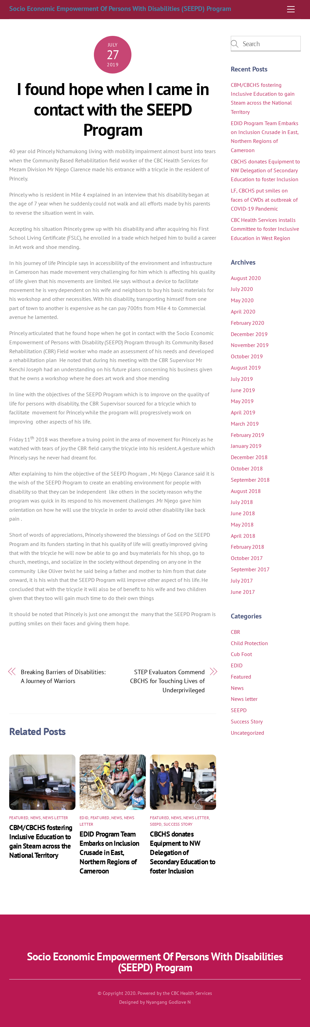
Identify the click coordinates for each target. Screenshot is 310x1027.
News (35, 817)
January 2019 (246, 445)
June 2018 (243, 513)
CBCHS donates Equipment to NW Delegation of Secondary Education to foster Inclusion (182, 852)
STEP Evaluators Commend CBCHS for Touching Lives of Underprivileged (167, 681)
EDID (84, 817)
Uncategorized (247, 732)
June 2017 (243, 591)
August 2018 (246, 491)
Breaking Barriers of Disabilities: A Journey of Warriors (63, 676)
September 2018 (250, 479)
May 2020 (242, 300)
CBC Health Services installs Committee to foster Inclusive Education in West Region (265, 228)
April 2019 (243, 412)
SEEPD (155, 824)
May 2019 (242, 401)
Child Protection (249, 643)
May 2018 (242, 524)
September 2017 (250, 569)
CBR (235, 631)
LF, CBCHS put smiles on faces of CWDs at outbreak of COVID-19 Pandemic (264, 199)
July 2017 (242, 580)
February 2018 (247, 546)
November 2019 (250, 345)
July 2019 (242, 378)
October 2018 (247, 468)
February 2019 (247, 434)
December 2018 (249, 457)
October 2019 (247, 356)
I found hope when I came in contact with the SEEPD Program (113, 109)
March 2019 (245, 423)
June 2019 (243, 390)
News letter (55, 817)
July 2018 (242, 501)
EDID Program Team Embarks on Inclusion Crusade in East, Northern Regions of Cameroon (109, 852)
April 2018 (243, 535)
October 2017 (247, 558)
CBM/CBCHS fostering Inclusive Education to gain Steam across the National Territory (40, 841)
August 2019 (246, 367)
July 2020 (242, 288)
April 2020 (243, 311)
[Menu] (291, 9)
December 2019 (249, 334)
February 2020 (247, 322)
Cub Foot (241, 654)
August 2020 (246, 278)
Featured (18, 817)
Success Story (178, 824)
